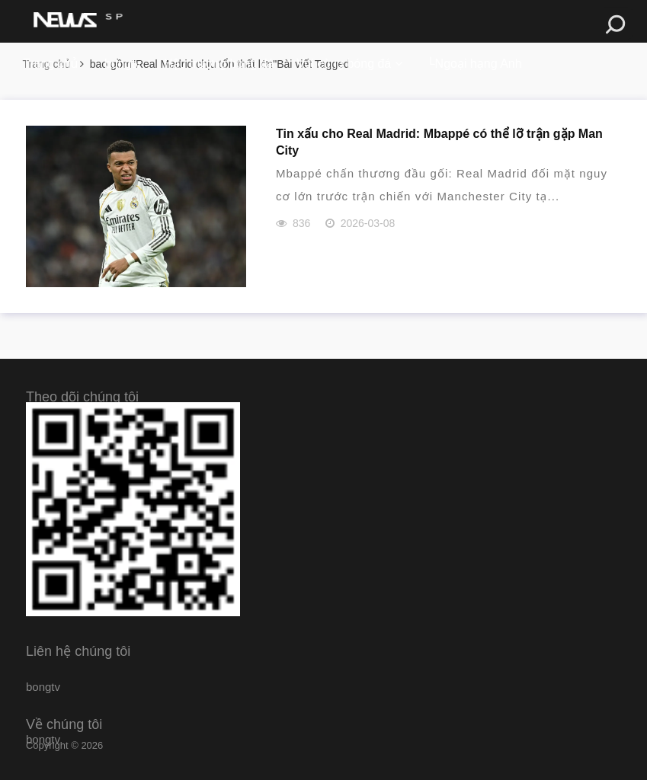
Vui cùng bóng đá (343, 63)
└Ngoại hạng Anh (473, 63)
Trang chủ (50, 63)
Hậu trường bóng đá (219, 63)
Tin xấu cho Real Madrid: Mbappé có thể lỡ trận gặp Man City (439, 142)
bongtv (122, 63)
